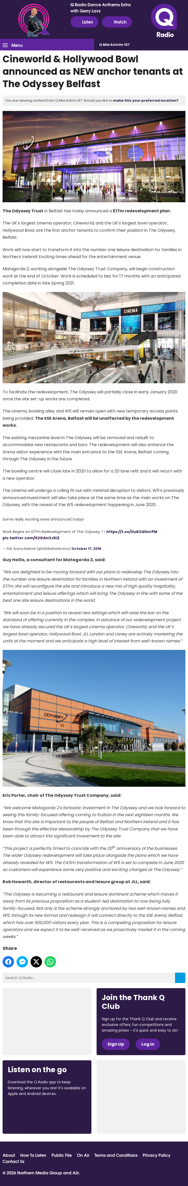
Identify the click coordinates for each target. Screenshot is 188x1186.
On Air (83, 1155)
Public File (62, 1155)
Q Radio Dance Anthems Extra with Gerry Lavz (100, 7)
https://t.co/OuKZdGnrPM (131, 531)
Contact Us (13, 1161)
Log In (147, 1044)
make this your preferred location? (145, 100)
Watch (117, 21)
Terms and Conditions (116, 1155)
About (9, 1155)
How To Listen (33, 1155)
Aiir (76, 1172)
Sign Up (115, 1044)
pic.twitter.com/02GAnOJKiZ (31, 538)
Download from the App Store (28, 1108)
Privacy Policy (156, 1155)
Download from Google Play (27, 1121)
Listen (84, 21)
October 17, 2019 (86, 548)
